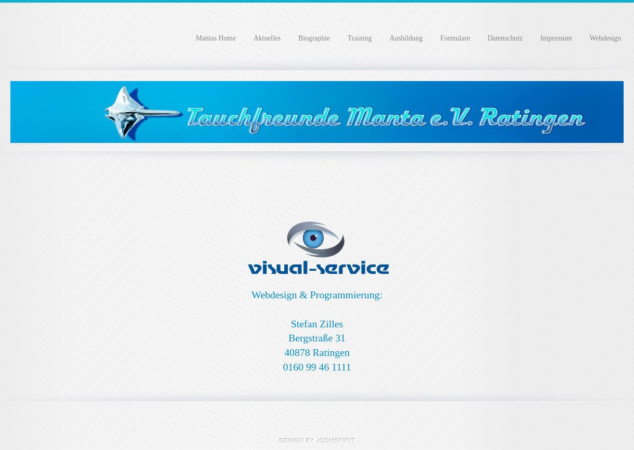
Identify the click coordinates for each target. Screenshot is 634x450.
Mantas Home (216, 38)
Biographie (314, 38)
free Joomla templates (317, 440)
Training (360, 38)
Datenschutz (505, 38)
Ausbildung (405, 38)
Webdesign (605, 38)
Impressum (556, 38)
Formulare (455, 38)
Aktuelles (267, 38)
